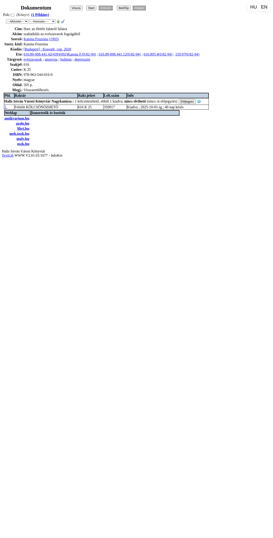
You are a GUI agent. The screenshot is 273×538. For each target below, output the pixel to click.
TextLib (7, 155)
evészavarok (33, 59)
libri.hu (23, 129)
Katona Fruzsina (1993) (41, 39)
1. (5, 107)
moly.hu (22, 139)
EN (264, 6)
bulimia (66, 59)
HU (253, 6)
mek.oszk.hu (19, 134)
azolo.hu (22, 123)
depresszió (82, 59)
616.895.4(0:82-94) (158, 54)
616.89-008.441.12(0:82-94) (120, 54)
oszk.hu (23, 144)
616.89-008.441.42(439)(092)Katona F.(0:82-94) (60, 54)
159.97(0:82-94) (187, 54)
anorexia (51, 59)
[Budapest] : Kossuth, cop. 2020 (47, 49)
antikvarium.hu (16, 118)
